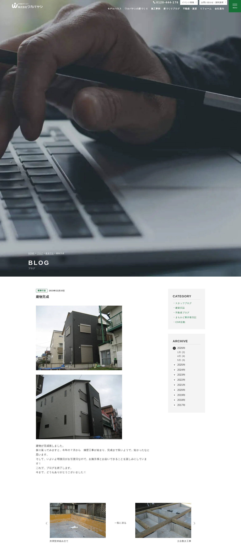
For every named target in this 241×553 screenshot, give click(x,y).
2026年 (181, 348)
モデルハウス (115, 8)
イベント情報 (188, 2)
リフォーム (206, 8)
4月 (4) (181, 356)
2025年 (181, 364)
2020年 (181, 390)
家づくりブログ (172, 8)
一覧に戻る (120, 523)
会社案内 (219, 8)
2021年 (181, 385)
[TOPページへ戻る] (27, 6)
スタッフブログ (183, 303)
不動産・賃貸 (190, 8)
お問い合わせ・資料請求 (212, 2)
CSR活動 (180, 322)
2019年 (181, 395)
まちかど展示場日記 (185, 317)
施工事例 (155, 8)
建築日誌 (180, 308)
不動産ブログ (182, 312)
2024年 (181, 370)
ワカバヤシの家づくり (136, 8)
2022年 (181, 380)
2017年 (181, 405)
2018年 (181, 400)
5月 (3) (181, 360)
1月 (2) (181, 352)
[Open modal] (235, 6)
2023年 (181, 374)
